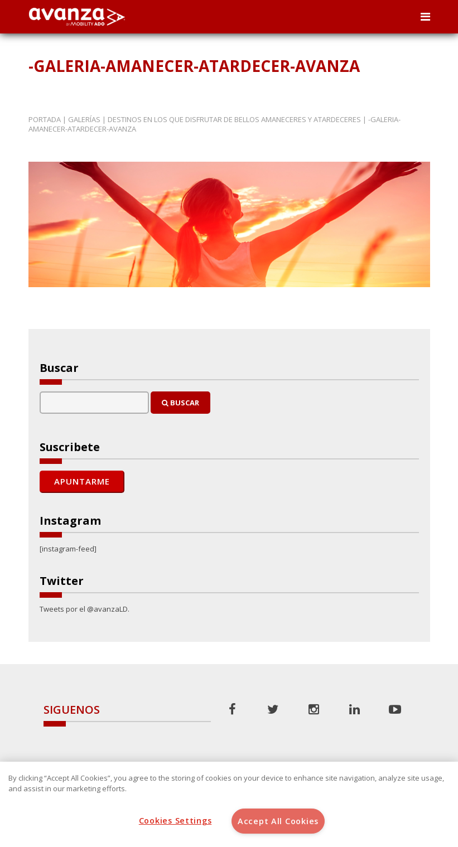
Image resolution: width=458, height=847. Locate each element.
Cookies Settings (175, 820)
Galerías (84, 119)
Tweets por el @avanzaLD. (84, 609)
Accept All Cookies (278, 821)
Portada (44, 119)
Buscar (180, 403)
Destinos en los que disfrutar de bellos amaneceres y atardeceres (234, 119)
